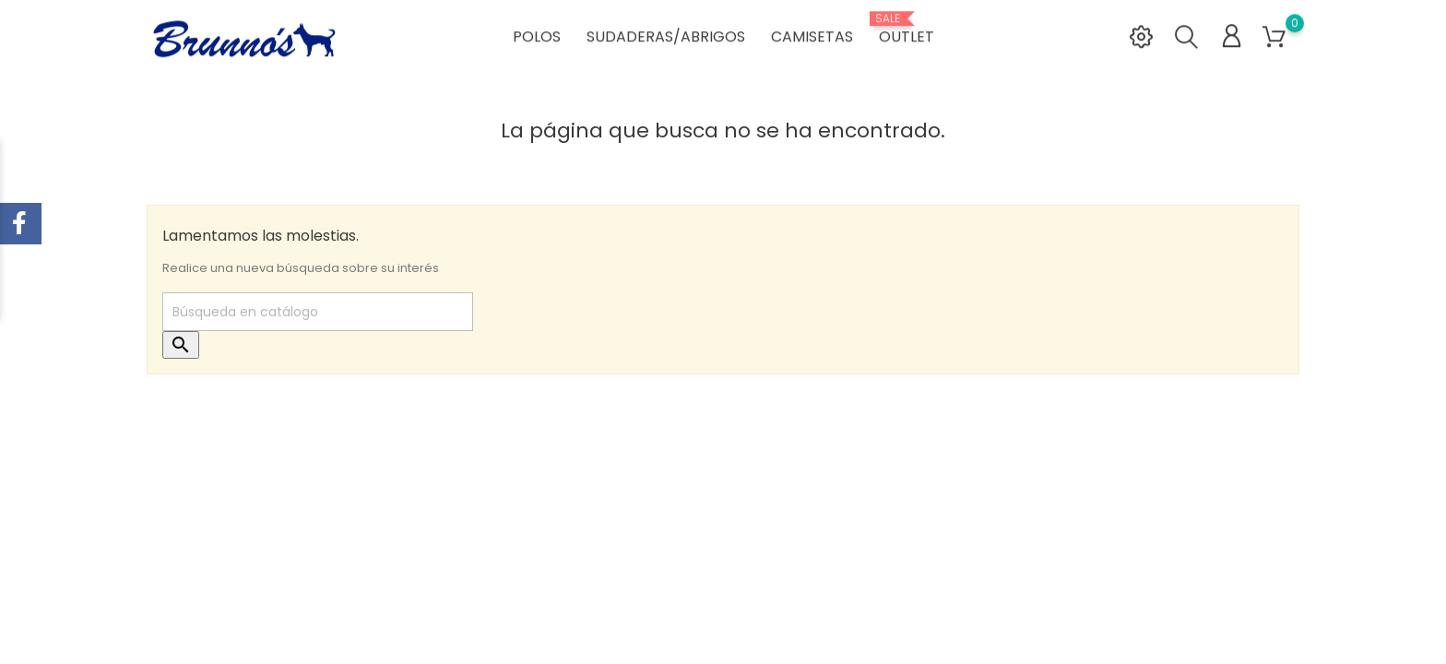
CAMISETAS (812, 37)
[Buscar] (317, 311)
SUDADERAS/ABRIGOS (666, 37)
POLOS (537, 37)
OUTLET (906, 30)
